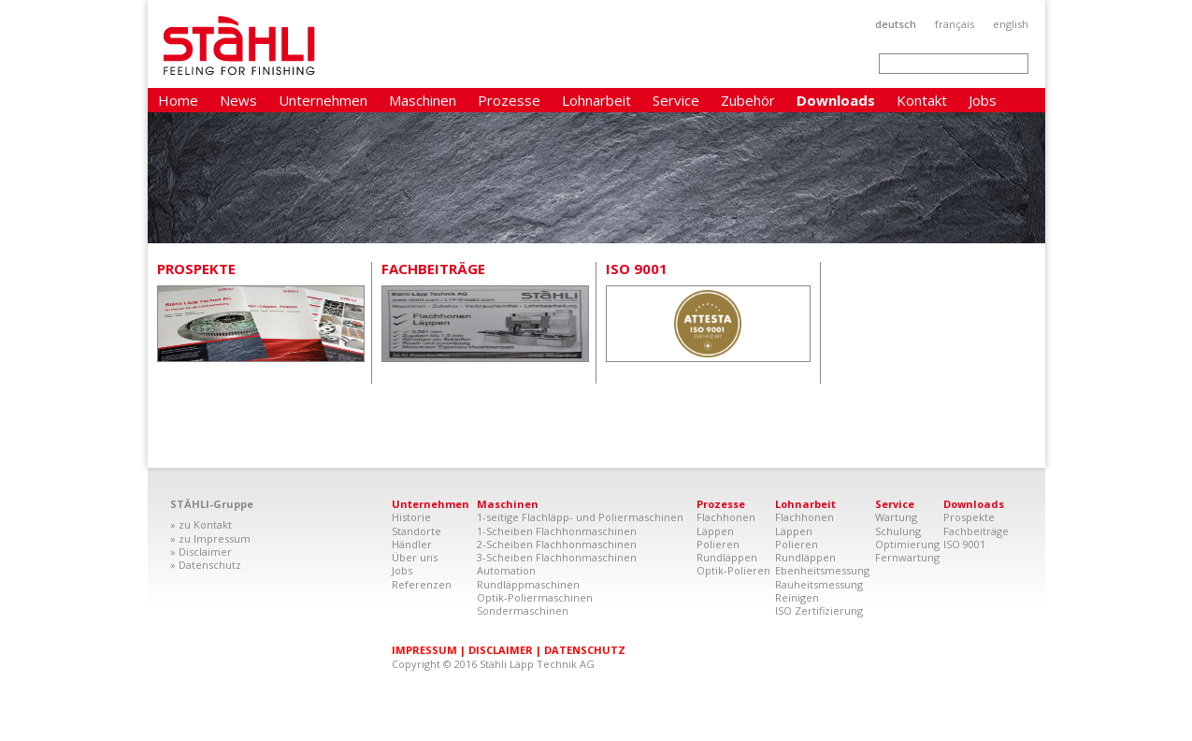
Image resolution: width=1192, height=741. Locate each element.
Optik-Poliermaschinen (535, 597)
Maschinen (422, 100)
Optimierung (907, 544)
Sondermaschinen (522, 610)
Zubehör (748, 100)
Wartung (896, 517)
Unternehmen (323, 100)
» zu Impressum (210, 538)
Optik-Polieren (733, 570)
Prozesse (509, 100)
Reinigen (797, 597)
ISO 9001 (637, 268)
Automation (506, 570)
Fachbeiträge (433, 268)
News (238, 100)
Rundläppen (727, 557)
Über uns (415, 557)
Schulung (898, 531)
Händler (412, 544)
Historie (411, 517)
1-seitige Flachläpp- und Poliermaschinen (580, 517)
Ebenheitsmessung (822, 570)
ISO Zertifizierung (819, 610)
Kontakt (922, 100)
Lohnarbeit (596, 100)
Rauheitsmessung (819, 584)
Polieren (718, 544)
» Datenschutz (205, 565)
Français (954, 24)
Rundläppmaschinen (528, 584)
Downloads (836, 100)
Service (676, 100)
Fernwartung (907, 557)
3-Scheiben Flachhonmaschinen (557, 557)
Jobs (983, 100)
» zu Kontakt (201, 524)
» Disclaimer (201, 552)
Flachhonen (726, 517)
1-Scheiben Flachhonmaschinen (557, 531)
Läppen (715, 531)
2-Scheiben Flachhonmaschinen (557, 544)
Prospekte (196, 268)
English (1010, 24)
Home (178, 100)
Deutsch (895, 24)
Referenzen (422, 584)
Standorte (416, 531)
